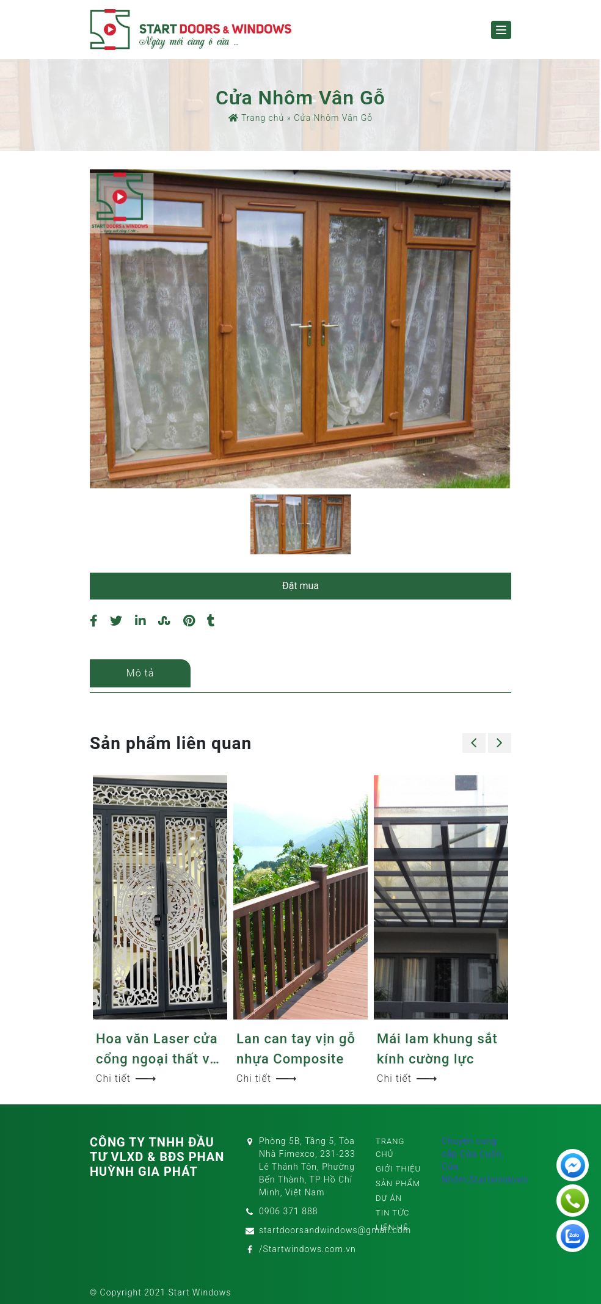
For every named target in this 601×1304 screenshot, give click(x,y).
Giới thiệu (398, 1168)
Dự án (389, 1198)
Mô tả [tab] (140, 673)
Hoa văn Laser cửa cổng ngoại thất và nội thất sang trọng (158, 1049)
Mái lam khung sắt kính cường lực (437, 1049)
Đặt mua (300, 586)
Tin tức (392, 1212)
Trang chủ (256, 118)
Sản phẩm (398, 1183)
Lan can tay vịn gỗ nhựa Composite (295, 1049)
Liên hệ (392, 1227)
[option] (300, 328)
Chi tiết (126, 1078)
